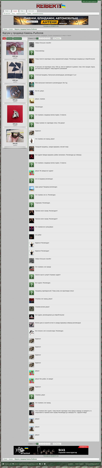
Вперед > (58, 38)
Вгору (42, 464)
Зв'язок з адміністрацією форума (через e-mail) (26, 464)
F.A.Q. (13, 13)
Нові (4, 38)
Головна (40, 464)
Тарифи (29, 13)
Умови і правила (79, 464)
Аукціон (15, 11)
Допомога (70, 464)
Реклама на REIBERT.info (51, 26)
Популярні (9, 38)
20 (54, 38)
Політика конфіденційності (92, 464)
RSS (44, 464)
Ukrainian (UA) (7, 464)
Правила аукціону (20, 13)
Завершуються (17, 38)
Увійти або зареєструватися (89, 1)
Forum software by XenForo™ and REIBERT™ (78, 467)
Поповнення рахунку (38, 13)
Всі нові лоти (7, 13)
